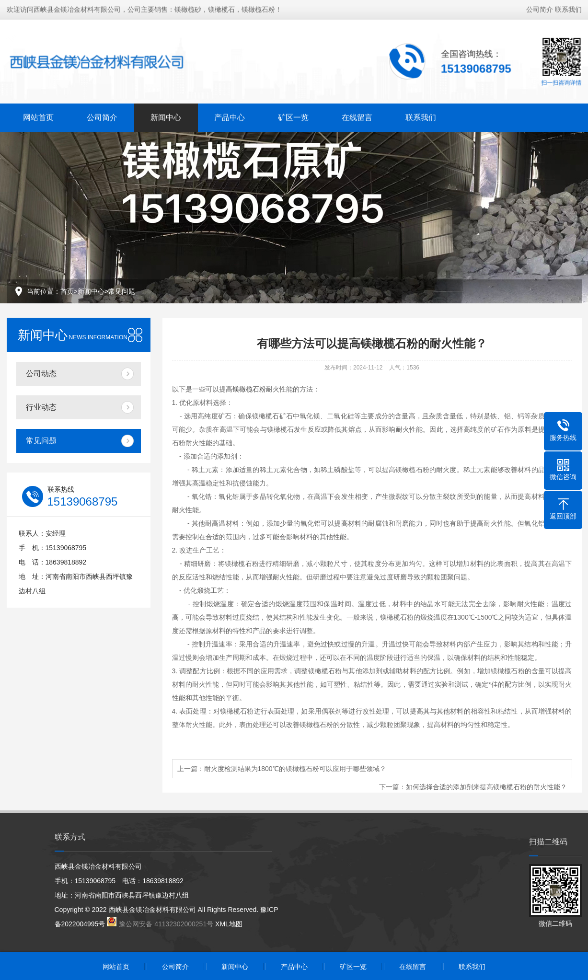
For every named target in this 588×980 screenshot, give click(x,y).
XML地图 (228, 924)
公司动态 (41, 373)
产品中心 (229, 117)
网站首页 (38, 117)
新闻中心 (165, 117)
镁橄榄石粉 (249, 389)
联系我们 (568, 8)
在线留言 (357, 117)
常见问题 (121, 291)
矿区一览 (293, 117)
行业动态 (41, 407)
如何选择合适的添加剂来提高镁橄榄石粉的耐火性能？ (486, 787)
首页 (67, 291)
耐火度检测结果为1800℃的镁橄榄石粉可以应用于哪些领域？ (295, 768)
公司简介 (539, 8)
